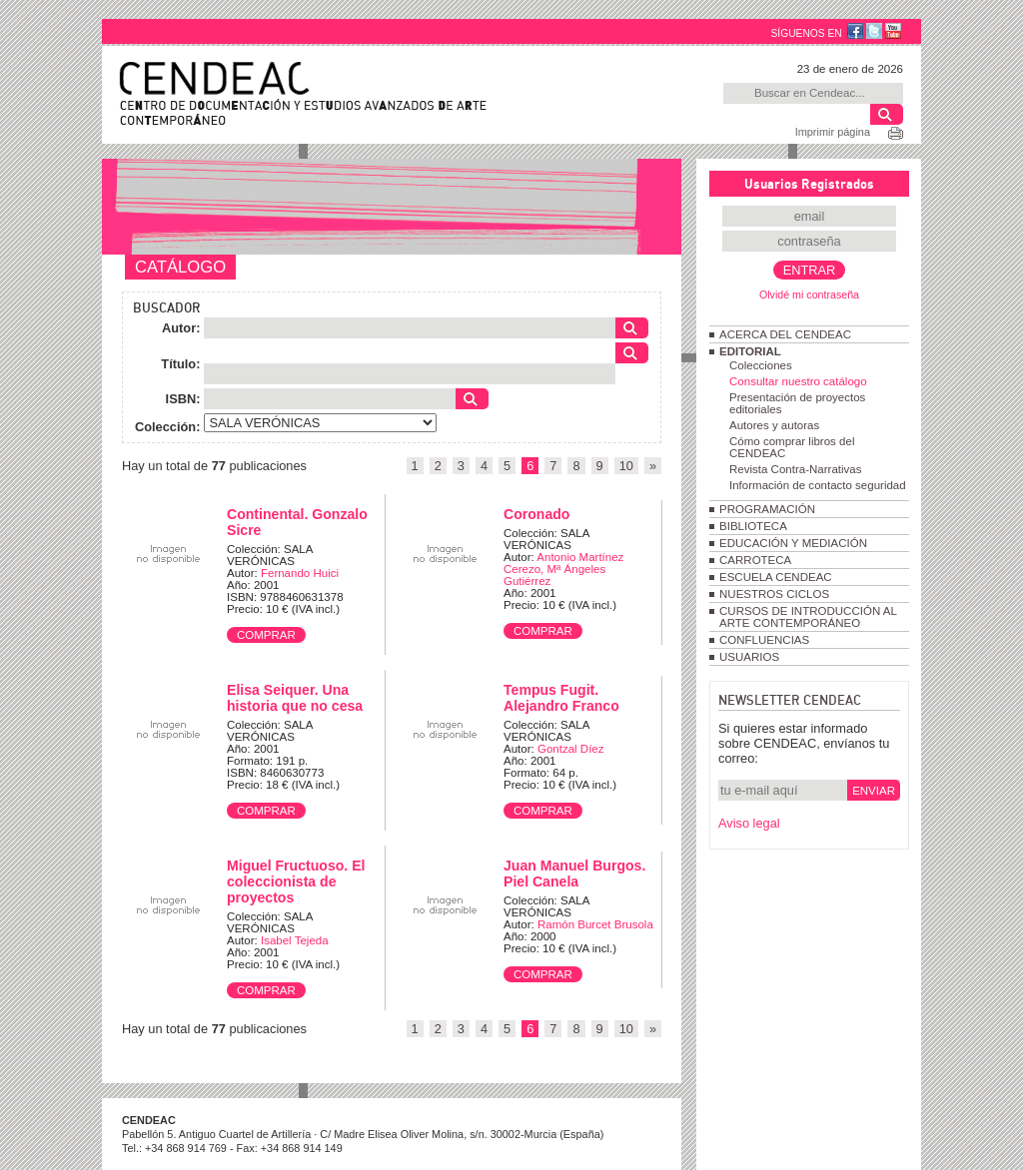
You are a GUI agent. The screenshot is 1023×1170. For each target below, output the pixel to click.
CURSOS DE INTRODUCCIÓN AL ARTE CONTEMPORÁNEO (807, 617)
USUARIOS (749, 657)
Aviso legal (749, 823)
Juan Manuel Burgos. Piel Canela (574, 873)
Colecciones (760, 365)
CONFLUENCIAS (764, 640)
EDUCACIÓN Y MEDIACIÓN (793, 543)
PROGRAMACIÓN (767, 509)
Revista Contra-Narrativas (795, 469)
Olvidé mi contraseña (809, 294)
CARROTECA (755, 560)
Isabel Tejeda (295, 940)
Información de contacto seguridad (817, 485)
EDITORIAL (750, 351)
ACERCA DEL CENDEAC (785, 334)
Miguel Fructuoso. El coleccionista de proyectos (296, 881)
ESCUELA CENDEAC (775, 577)
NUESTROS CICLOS (774, 594)
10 (626, 465)
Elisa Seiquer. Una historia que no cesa (295, 698)
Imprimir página (832, 132)
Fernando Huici (300, 573)
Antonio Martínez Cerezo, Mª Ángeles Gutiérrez (563, 569)
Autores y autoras (774, 425)
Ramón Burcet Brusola (595, 924)
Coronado (536, 514)
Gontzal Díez (570, 749)
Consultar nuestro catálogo (798, 381)
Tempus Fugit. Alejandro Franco (561, 698)
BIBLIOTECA (753, 526)
